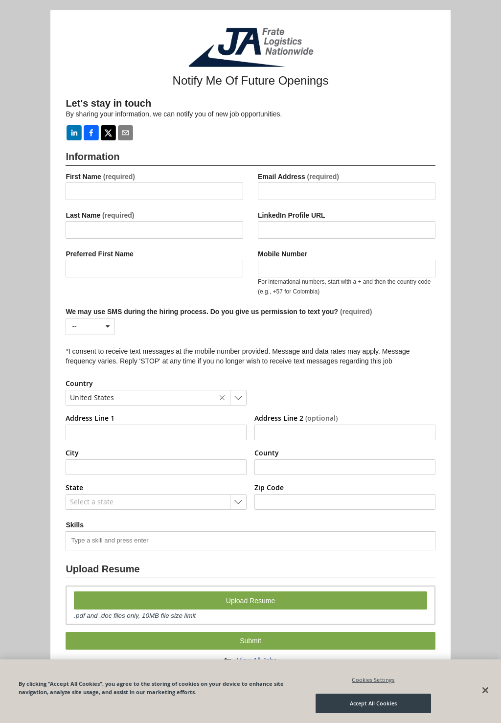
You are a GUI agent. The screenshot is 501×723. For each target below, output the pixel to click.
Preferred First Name (100, 253)
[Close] (485, 690)
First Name (100, 176)
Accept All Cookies (373, 703)
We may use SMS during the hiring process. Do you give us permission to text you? (219, 311)
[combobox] (90, 326)
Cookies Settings (373, 679)
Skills (75, 524)
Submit (250, 641)
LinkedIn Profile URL (291, 215)
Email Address (298, 176)
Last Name (100, 215)
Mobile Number (282, 253)
